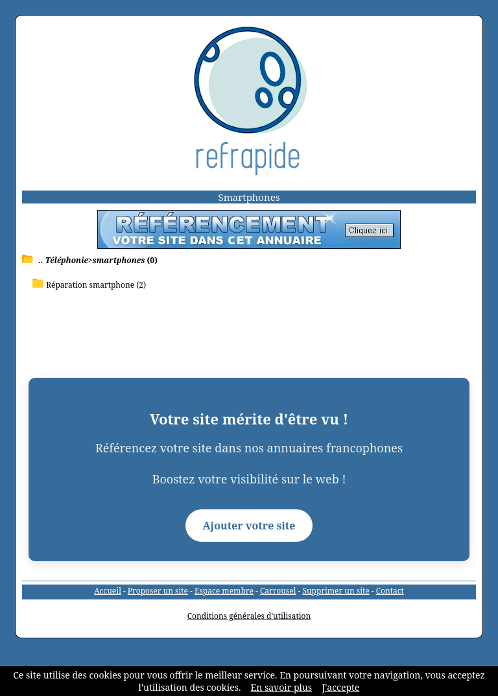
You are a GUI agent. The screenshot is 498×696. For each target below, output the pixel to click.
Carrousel (278, 590)
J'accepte (340, 687)
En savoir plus (282, 687)
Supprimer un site (335, 590)
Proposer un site (158, 590)
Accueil (107, 590)
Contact (390, 590)
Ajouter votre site (249, 525)
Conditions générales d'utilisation (249, 615)
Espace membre (224, 590)
